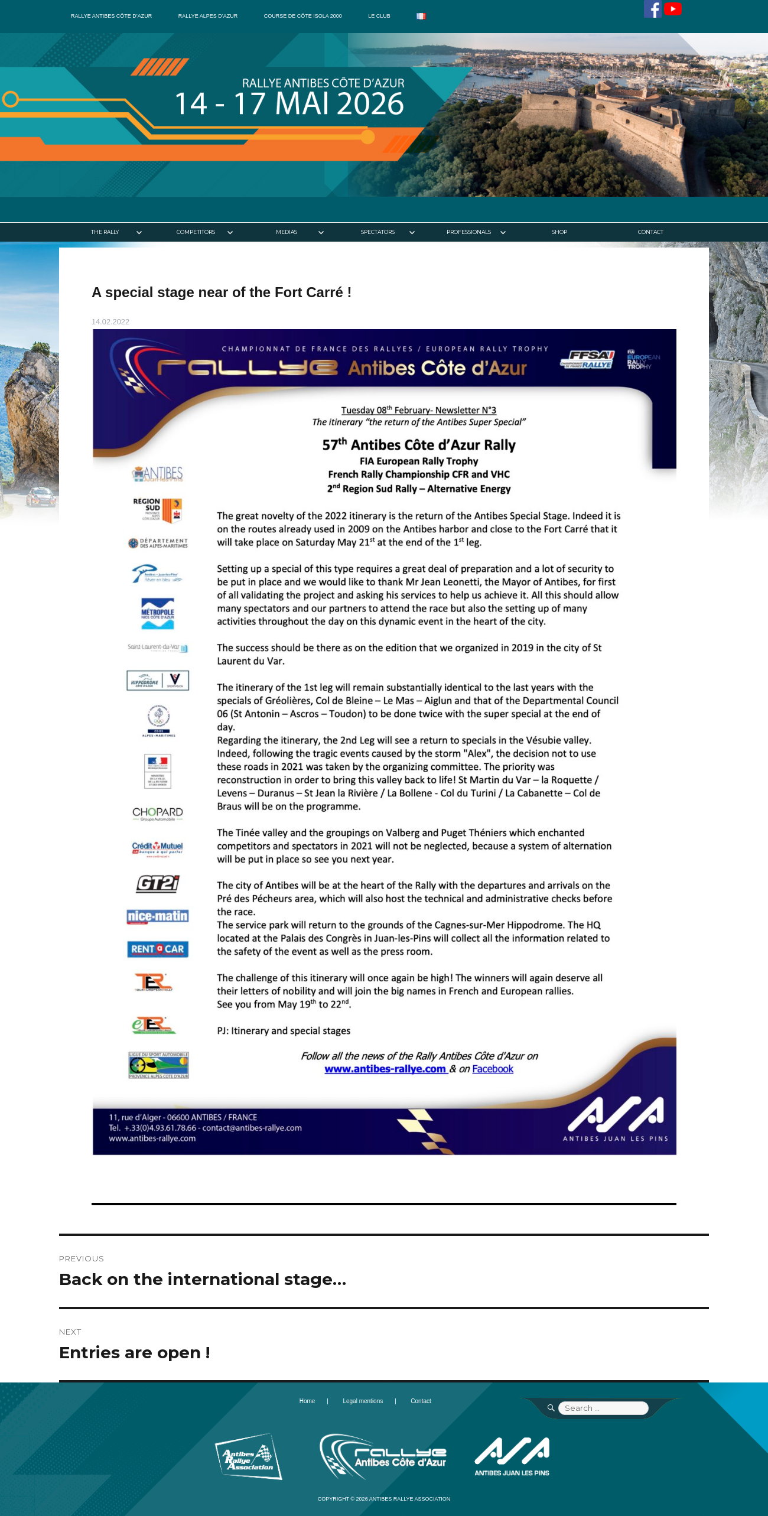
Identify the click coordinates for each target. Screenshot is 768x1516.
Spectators (378, 232)
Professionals (469, 232)
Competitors (196, 232)
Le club (379, 16)
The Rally (105, 232)
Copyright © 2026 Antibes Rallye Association (384, 1499)
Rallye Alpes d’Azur (207, 16)
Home (307, 1401)
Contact (650, 232)
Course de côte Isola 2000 (303, 16)
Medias (286, 232)
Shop (559, 232)
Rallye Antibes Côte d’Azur (111, 16)
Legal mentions (363, 1401)
